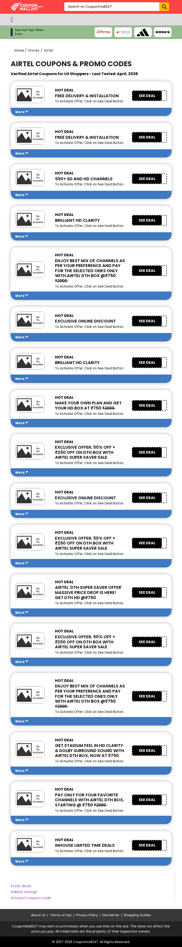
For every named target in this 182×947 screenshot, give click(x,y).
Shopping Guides (137, 915)
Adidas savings (24, 892)
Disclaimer (110, 915)
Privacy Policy (87, 915)
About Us (38, 915)
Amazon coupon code (31, 898)
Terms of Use (61, 915)
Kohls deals (21, 886)
